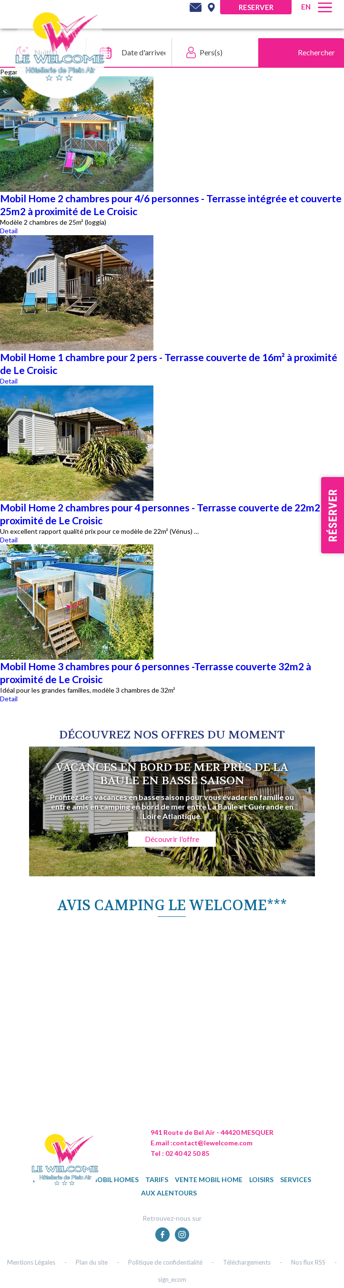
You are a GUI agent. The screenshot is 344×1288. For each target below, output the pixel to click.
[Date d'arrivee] (126, 52)
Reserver (256, 7)
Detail (9, 231)
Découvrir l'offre (172, 838)
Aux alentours (169, 1193)
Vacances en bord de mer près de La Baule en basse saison (172, 774)
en (306, 6)
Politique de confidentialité (165, 1262)
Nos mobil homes (107, 1179)
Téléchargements (247, 1262)
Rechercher (316, 52)
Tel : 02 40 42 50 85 (180, 1153)
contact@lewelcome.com (212, 1143)
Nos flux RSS (308, 1262)
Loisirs (261, 1179)
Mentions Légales (31, 1262)
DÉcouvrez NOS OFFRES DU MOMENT (172, 734)
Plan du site (92, 1262)
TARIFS (156, 1179)
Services (295, 1179)
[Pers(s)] (212, 52)
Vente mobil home (209, 1179)
